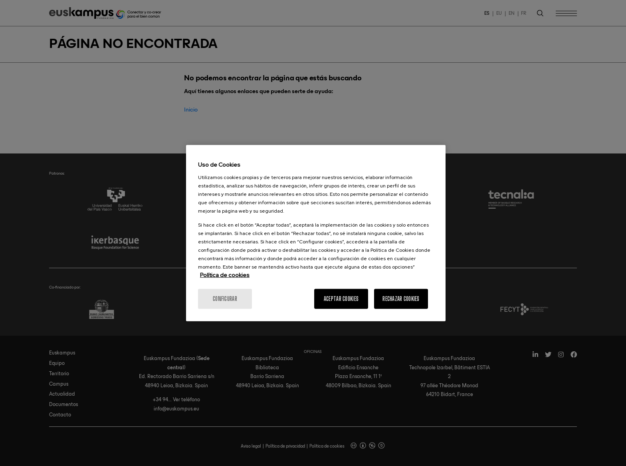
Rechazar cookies (400, 298)
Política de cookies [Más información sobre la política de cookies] (225, 274)
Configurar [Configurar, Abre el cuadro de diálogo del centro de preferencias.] (225, 298)
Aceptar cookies (341, 298)
